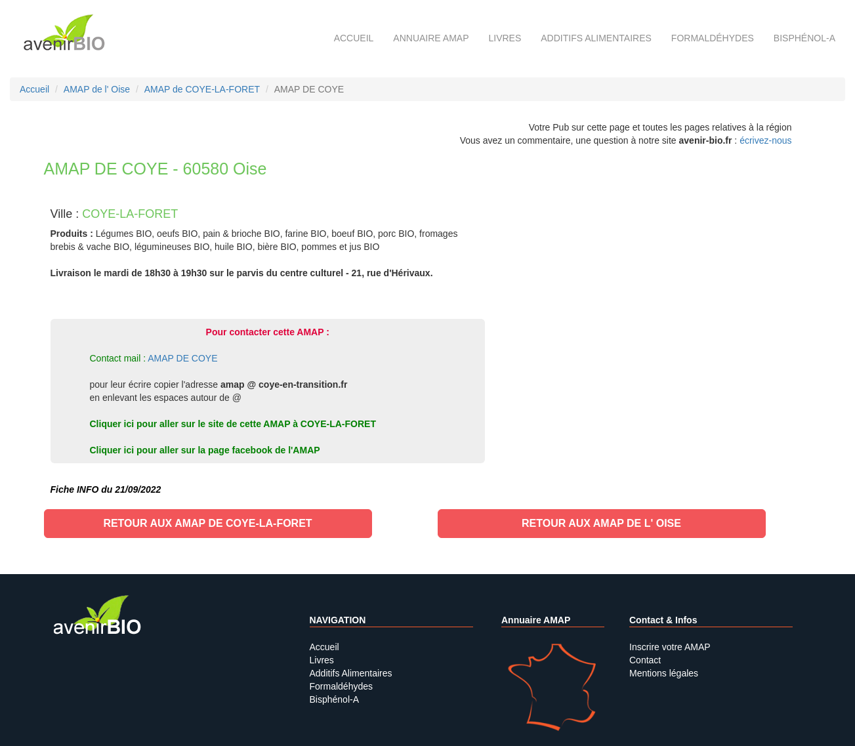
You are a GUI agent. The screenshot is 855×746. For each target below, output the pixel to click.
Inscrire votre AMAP (670, 647)
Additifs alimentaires (596, 38)
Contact (645, 660)
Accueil (354, 38)
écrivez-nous (765, 140)
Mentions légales (663, 673)
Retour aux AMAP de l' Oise (601, 523)
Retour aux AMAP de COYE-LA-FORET (207, 523)
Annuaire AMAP (431, 38)
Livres (504, 38)
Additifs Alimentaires (351, 673)
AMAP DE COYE (182, 358)
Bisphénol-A (804, 38)
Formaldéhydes (712, 38)
